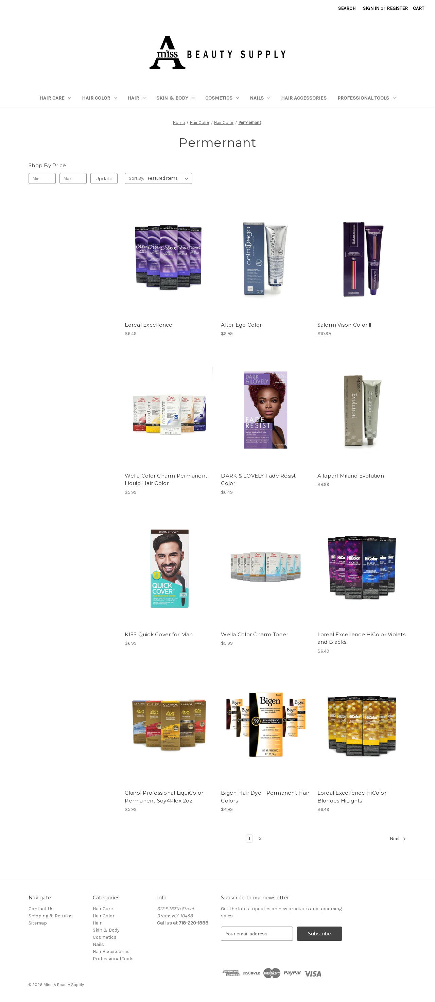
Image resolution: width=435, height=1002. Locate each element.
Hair (136, 98)
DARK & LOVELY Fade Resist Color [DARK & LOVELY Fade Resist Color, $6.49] (258, 479)
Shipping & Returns (51, 916)
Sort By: (136, 178)
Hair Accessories (304, 98)
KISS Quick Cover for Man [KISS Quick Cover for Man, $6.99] (159, 634)
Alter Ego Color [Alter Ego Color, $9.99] (241, 325)
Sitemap (38, 923)
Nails (260, 98)
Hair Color (99, 98)
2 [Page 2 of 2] (260, 838)
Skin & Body (175, 98)
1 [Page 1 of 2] (249, 838)
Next (398, 838)
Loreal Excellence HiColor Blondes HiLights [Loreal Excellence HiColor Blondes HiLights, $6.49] (351, 797)
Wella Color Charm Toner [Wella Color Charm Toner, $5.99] (254, 634)
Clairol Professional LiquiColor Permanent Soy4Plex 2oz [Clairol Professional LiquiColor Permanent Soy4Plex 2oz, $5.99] (164, 797)
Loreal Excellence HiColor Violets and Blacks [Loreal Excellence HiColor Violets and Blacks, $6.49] (361, 638)
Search (346, 8)
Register (397, 8)
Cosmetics (222, 98)
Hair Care (55, 98)
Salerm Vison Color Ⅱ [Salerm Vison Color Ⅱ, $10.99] (344, 325)
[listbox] (169, 178)
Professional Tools (366, 98)
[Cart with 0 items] (418, 8)
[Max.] (73, 178)
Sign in (371, 8)
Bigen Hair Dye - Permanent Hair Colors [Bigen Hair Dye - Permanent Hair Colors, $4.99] (265, 797)
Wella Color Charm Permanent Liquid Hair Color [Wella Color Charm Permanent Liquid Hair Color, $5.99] (166, 479)
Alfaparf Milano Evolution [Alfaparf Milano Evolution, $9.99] (350, 475)
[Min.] (42, 178)
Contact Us (41, 909)
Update (103, 178)
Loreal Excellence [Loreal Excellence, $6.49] (148, 325)
